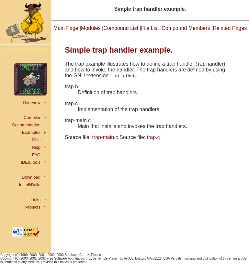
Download (31, 177)
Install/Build (29, 184)
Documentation (26, 124)
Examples (31, 132)
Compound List (120, 28)
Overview (31, 102)
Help (36, 147)
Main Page (65, 28)
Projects (32, 207)
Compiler (32, 117)
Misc (36, 139)
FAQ (36, 154)
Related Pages (230, 28)
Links (35, 199)
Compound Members (186, 28)
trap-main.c (105, 137)
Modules (90, 28)
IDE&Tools (30, 162)
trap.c (153, 137)
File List (150, 28)
